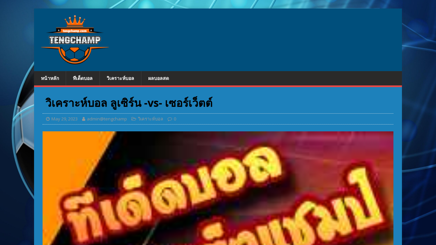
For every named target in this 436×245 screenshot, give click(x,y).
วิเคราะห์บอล (120, 78)
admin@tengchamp (107, 119)
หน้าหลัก (50, 78)
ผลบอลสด (158, 78)
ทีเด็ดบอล (83, 78)
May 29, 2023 (64, 119)
